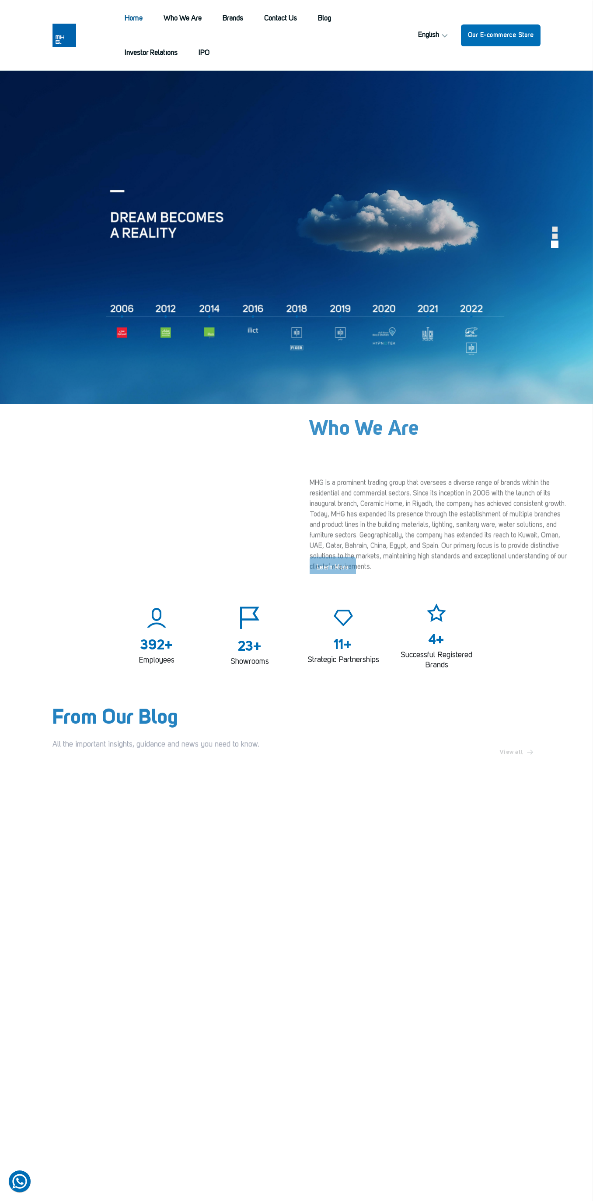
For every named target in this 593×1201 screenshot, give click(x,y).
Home (134, 18)
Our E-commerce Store (501, 35)
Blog (324, 18)
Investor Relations (151, 53)
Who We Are (183, 18)
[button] (555, 229)
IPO (204, 53)
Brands (233, 18)
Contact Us (280, 18)
